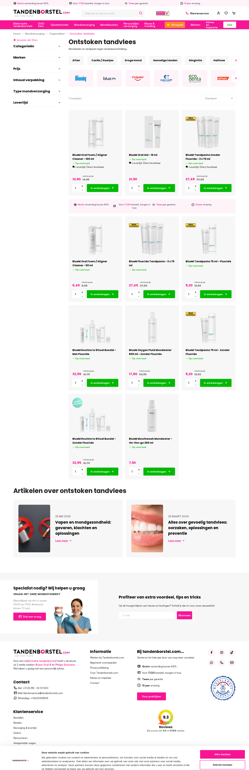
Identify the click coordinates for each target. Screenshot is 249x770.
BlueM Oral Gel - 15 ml (143, 155)
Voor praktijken (151, 696)
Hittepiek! (174, 25)
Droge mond (133, 60)
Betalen (17, 722)
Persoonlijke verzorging (131, 24)
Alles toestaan (222, 738)
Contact (94, 682)
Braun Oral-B (43, 664)
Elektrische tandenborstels (22, 24)
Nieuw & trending (149, 24)
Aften (76, 60)
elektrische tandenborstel (40, 660)
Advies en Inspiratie (212, 25)
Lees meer (63, 540)
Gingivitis (195, 60)
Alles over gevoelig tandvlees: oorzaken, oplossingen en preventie (197, 528)
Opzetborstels (59, 24)
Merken (195, 24)
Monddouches (109, 24)
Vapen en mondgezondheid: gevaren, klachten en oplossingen (83, 528)
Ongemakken (57, 33)
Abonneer (184, 615)
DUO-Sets (41, 24)
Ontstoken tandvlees (82, 33)
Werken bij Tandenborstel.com (107, 657)
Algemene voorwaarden (103, 662)
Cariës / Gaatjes (102, 60)
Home (16, 33)
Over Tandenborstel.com (104, 672)
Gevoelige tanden (165, 60)
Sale (229, 24)
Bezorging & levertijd (24, 727)
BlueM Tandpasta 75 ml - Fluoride (208, 261)
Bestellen (18, 717)
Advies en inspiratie (100, 677)
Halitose (219, 60)
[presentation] (235, 60)
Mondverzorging (84, 24)
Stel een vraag (29, 616)
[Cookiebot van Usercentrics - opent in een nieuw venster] (20, 763)
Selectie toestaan (222, 749)
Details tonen (171, 763)
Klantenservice (197, 13)
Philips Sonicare (65, 664)
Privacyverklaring (99, 667)
